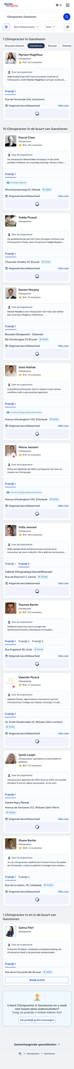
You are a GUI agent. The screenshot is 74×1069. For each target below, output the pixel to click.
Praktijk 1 (10, 91)
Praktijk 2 (24, 563)
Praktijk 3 (37, 641)
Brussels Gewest (14, 45)
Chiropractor (33, 1053)
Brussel (52, 45)
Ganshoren (36, 45)
